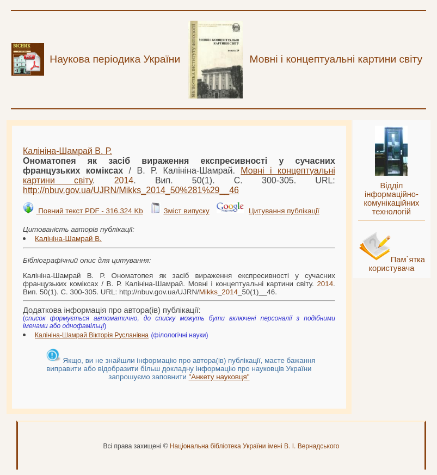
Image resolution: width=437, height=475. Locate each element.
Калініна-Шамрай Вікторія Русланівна (92, 335)
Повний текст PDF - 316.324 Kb (89, 211)
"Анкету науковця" (219, 377)
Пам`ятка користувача (396, 264)
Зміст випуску (186, 211)
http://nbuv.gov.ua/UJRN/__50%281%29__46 (131, 190)
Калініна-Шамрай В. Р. (67, 151)
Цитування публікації (284, 211)
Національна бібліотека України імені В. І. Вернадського (255, 446)
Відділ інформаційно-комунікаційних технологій (391, 198)
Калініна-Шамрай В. (68, 239)
